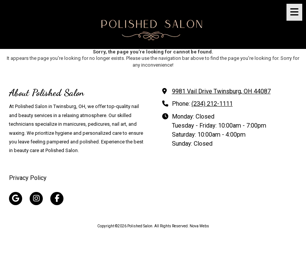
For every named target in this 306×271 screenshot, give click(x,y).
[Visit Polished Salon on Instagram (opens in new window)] (36, 198)
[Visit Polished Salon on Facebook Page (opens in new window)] (56, 198)
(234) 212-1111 (212, 103)
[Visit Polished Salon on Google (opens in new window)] (15, 198)
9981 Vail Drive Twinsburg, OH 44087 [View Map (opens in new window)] (221, 91)
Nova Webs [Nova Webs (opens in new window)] (199, 226)
